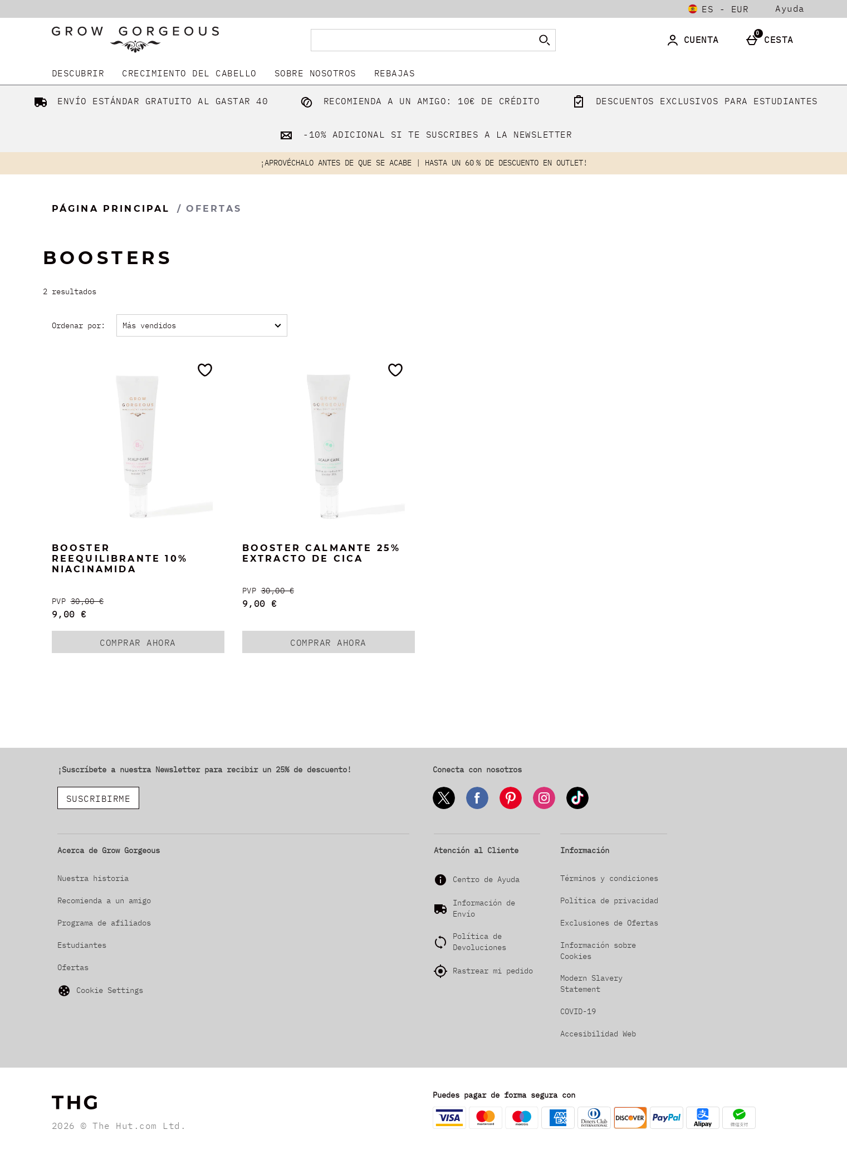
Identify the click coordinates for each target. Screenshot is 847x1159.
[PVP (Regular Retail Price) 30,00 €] (138, 601)
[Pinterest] (511, 807)
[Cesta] (772, 40)
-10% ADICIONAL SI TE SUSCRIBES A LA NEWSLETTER (423, 134)
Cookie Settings (100, 990)
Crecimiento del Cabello (189, 73)
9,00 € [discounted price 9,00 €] (69, 614)
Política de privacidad (609, 900)
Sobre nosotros (315, 73)
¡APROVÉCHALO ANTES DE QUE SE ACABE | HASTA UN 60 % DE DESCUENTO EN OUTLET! (423, 163)
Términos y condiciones (609, 878)
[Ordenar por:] (202, 325)
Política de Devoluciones (479, 941)
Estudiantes (81, 945)
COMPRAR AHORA (162, 644)
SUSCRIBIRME (98, 798)
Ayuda (790, 8)
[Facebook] (477, 807)
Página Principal (111, 208)
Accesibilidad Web (598, 1034)
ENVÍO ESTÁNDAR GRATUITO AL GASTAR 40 (149, 100)
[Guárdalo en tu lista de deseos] (205, 370)
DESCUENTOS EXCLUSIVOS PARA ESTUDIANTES (692, 100)
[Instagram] (544, 807)
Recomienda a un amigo (104, 900)
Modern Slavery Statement (591, 983)
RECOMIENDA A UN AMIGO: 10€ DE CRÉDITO (418, 100)
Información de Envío (484, 908)
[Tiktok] (577, 807)
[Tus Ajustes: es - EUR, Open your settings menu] (718, 9)
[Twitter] (444, 807)
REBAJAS (394, 73)
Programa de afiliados (104, 923)
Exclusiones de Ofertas (609, 923)
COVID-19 (578, 1011)
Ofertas (73, 967)
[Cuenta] (695, 40)
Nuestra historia (93, 878)
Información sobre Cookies (598, 950)
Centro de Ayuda (486, 879)
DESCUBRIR (78, 73)
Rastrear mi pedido (493, 971)
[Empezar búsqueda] (544, 40)
